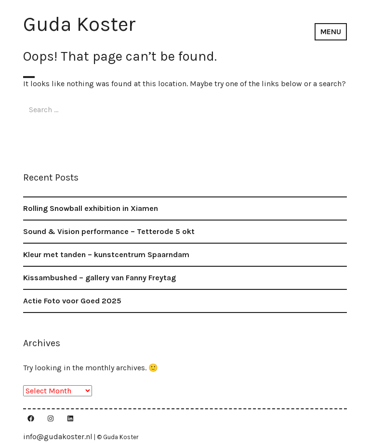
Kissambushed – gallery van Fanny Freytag (99, 277)
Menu (330, 31)
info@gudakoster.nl (57, 436)
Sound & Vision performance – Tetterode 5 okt (109, 231)
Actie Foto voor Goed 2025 (72, 300)
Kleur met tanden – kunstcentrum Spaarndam (106, 254)
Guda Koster (79, 24)
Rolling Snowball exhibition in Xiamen (90, 208)
